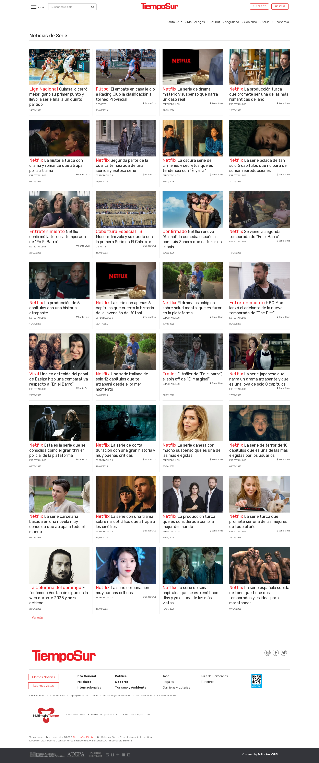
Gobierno (250, 22)
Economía (281, 22)
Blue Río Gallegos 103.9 (136, 714)
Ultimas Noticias (43, 677)
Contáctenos (57, 695)
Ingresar (280, 6)
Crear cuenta (37, 695)
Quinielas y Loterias (176, 687)
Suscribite (259, 6)
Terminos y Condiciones (116, 695)
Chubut (215, 22)
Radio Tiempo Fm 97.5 (104, 714)
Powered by (260, 754)
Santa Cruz (174, 22)
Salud (266, 22)
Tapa (166, 676)
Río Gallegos (196, 22)
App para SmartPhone (83, 695)
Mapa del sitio (144, 695)
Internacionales (89, 687)
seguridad (232, 22)
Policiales (84, 682)
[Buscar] (93, 6)
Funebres (207, 682)
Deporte (121, 682)
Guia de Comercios (214, 676)
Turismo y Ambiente (130, 687)
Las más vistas (43, 686)
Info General (86, 676)
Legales (168, 682)
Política (121, 676)
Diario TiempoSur (75, 714)
